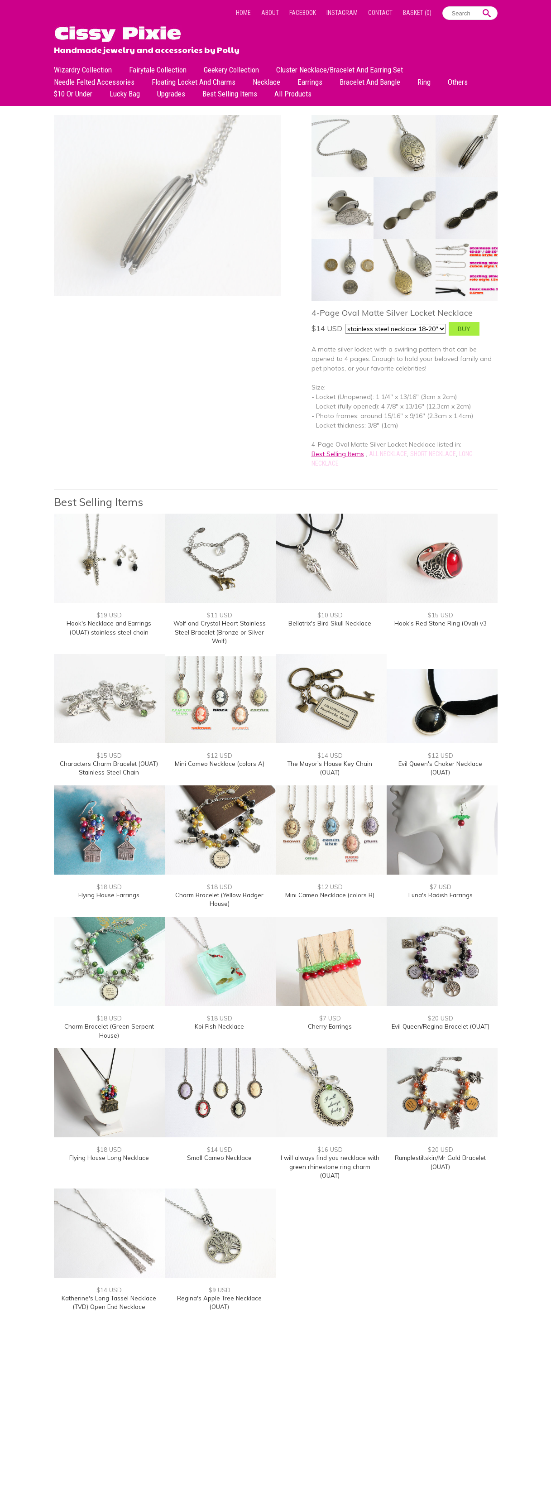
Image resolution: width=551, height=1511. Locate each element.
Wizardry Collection (83, 69)
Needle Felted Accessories (94, 82)
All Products (292, 93)
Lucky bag (125, 93)
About (270, 12)
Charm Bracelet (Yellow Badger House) (219, 899)
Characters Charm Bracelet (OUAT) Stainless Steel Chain (109, 768)
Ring (424, 82)
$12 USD (219, 755)
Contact (380, 12)
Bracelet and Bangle (370, 82)
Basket (417, 12)
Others (458, 82)
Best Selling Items (229, 93)
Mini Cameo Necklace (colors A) (219, 763)
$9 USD (219, 1290)
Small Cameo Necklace (219, 1157)
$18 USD (109, 886)
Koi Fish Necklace (219, 1026)
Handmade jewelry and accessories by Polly (147, 49)
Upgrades (171, 93)
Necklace (266, 82)
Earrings (309, 82)
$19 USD (109, 615)
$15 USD (440, 615)
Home (243, 12)
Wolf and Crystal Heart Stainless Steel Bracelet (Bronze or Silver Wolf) (219, 632)
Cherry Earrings (330, 1026)
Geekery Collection (231, 69)
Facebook (302, 12)
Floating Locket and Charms (193, 82)
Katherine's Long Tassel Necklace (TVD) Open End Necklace (109, 1302)
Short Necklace (433, 453)
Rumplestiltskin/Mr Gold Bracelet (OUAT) (440, 1162)
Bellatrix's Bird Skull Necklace (329, 623)
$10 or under (73, 93)
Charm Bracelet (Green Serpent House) (109, 1031)
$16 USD (330, 1149)
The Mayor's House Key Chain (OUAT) (329, 768)
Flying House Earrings (108, 895)
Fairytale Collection (158, 69)
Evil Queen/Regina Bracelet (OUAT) (440, 1026)
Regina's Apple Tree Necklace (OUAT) (219, 1302)
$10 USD (330, 615)
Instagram (342, 12)
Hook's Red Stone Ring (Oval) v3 (440, 623)
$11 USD (219, 615)
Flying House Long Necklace (109, 1157)
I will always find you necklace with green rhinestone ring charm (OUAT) (330, 1166)
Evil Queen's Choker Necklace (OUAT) (440, 768)
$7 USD (440, 886)
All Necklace (388, 453)
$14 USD (330, 755)
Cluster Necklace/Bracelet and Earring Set (339, 69)
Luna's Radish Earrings (440, 895)
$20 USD (440, 1018)
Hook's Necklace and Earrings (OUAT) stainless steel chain (109, 628)
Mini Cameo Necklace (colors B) (329, 895)
